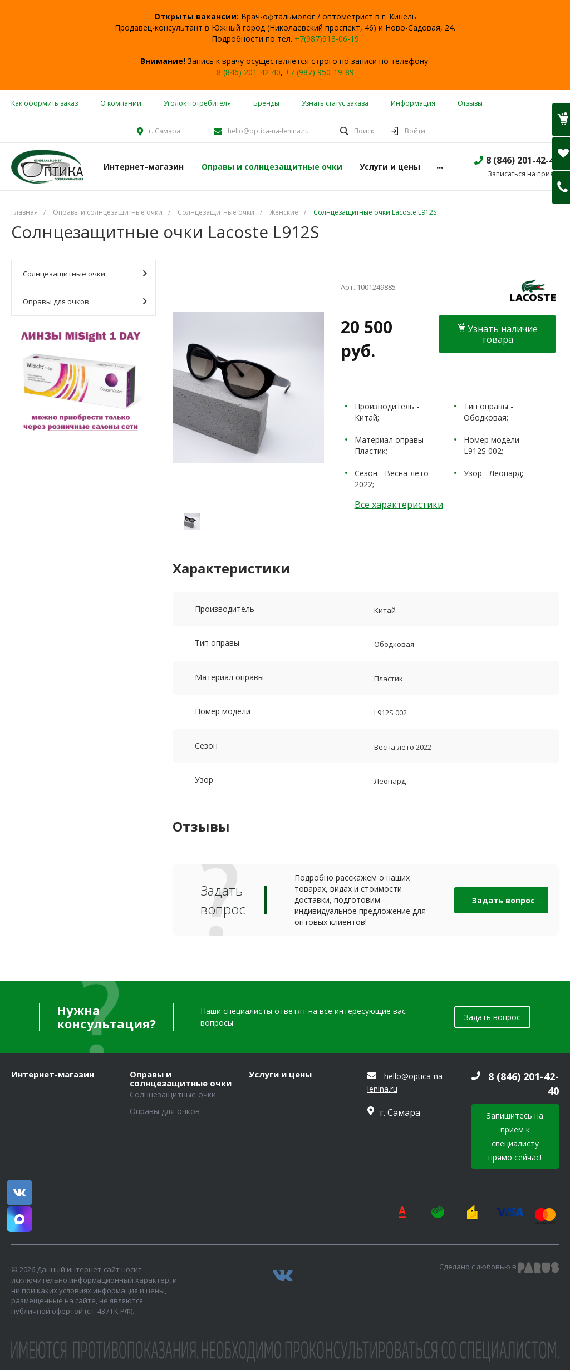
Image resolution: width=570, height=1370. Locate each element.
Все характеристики (399, 504)
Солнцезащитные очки (85, 273)
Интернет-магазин (52, 1075)
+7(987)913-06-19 (326, 38)
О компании (120, 103)
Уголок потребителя (197, 103)
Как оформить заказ (44, 103)
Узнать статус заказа (335, 103)
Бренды (266, 103)
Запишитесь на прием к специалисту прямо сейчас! (515, 1136)
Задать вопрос (503, 900)
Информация (413, 103)
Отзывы (470, 103)
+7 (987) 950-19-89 (319, 72)
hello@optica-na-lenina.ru (268, 131)
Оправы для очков (85, 301)
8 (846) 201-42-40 (249, 72)
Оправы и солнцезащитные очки (181, 1079)
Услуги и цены (280, 1075)
